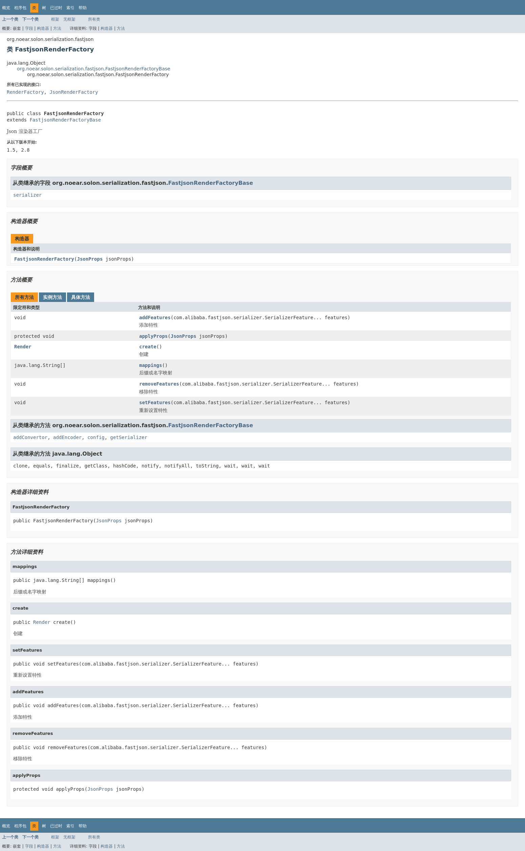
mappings (150, 365)
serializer (27, 195)
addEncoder (67, 437)
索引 (70, 7)
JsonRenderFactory (73, 92)
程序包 (20, 7)
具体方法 (80, 297)
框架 (55, 19)
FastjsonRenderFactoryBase (65, 120)
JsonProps (90, 259)
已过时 (56, 7)
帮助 (83, 7)
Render (22, 346)
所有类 (94, 19)
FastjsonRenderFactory (44, 259)
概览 (6, 7)
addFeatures (155, 317)
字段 (29, 28)
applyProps (153, 336)
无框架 (69, 19)
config (96, 437)
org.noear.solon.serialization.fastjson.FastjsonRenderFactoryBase (93, 68)
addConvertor (30, 437)
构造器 (43, 28)
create (147, 346)
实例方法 (52, 297)
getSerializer (129, 437)
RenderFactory (25, 92)
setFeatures (155, 402)
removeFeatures (159, 384)
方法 (57, 28)
